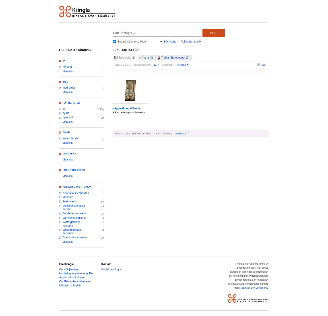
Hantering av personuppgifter (76, 273)
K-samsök (244, 287)
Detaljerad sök (192, 41)
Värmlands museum (75, 217)
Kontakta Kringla (111, 269)
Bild (65, 81)
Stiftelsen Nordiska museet (74, 207)
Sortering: (167, 64)
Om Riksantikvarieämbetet (75, 281)
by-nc (66, 113)
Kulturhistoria (70, 138)
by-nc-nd (68, 117)
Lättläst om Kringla (70, 285)
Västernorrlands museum (72, 231)
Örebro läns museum (75, 237)
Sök (213, 33)
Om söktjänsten (68, 269)
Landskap (69, 153)
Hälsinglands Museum (76, 192)
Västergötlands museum (71, 224)
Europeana (262, 287)
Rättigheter (71, 102)
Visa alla (68, 71)
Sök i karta (170, 41)
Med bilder (69, 87)
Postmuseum (70, 201)
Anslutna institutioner (71, 277)
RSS (263, 64)
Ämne (66, 132)
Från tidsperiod (74, 170)
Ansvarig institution (77, 186)
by (64, 108)
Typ (65, 60)
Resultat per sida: (141, 64)
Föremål (67, 66)
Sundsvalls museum (75, 213)
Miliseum (68, 197)
